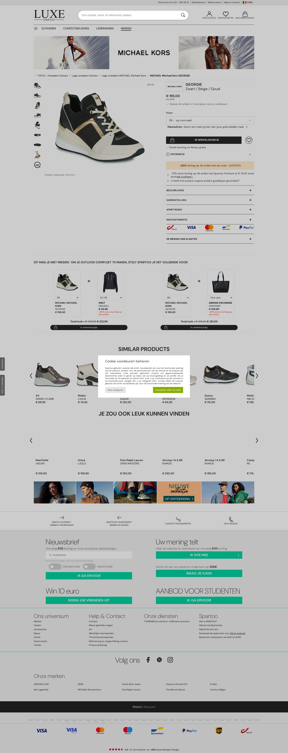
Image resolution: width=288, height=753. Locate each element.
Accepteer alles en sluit (168, 390)
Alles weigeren (115, 390)
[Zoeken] (183, 15)
